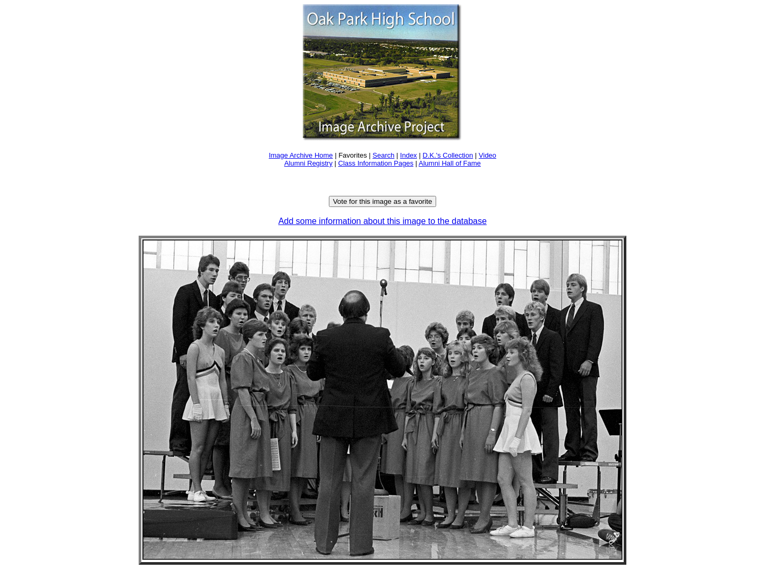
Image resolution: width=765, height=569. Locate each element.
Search (383, 155)
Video (487, 155)
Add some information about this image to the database (382, 221)
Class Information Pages (376, 163)
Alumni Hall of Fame (450, 163)
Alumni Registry (308, 163)
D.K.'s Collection (447, 155)
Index (408, 155)
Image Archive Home (301, 155)
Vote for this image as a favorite (382, 201)
